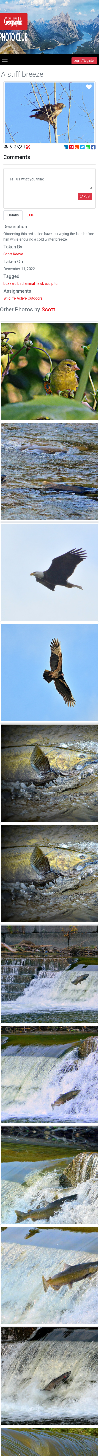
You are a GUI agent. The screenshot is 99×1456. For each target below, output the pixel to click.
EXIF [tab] (30, 215)
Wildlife (9, 298)
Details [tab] (13, 215)
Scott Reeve (13, 254)
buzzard (9, 283)
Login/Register (84, 60)
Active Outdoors (30, 298)
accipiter (52, 283)
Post (85, 196)
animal (30, 283)
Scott (48, 309)
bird (20, 283)
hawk (40, 283)
